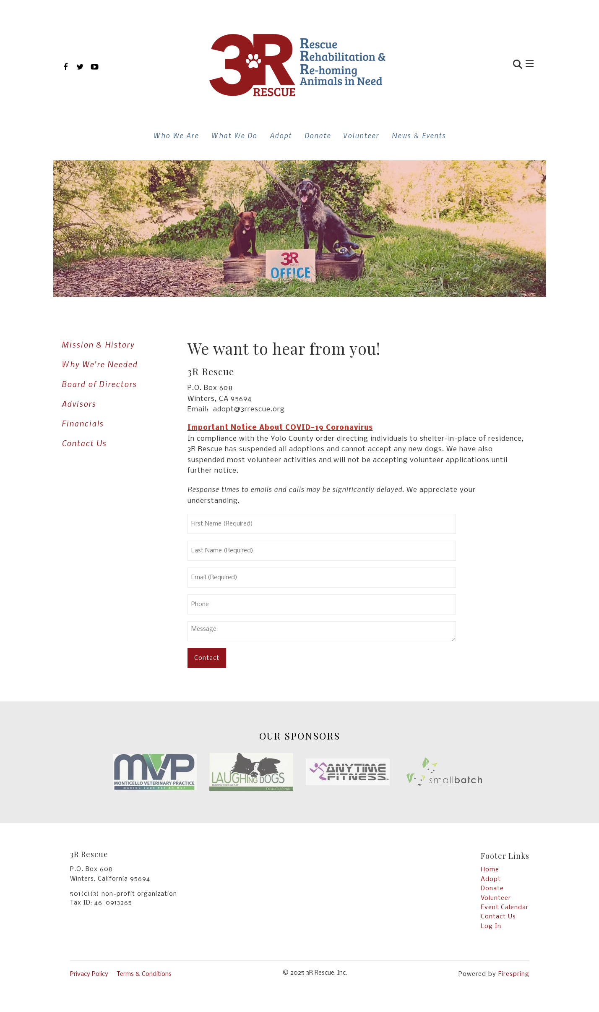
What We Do (234, 135)
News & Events (419, 135)
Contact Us (84, 443)
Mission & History (98, 344)
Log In (491, 926)
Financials (83, 423)
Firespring (513, 974)
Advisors (79, 403)
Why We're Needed (100, 364)
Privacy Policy (89, 974)
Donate (318, 135)
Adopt (281, 135)
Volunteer (361, 135)
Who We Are (176, 135)
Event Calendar (505, 907)
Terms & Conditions (144, 974)
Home (490, 869)
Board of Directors (99, 384)
